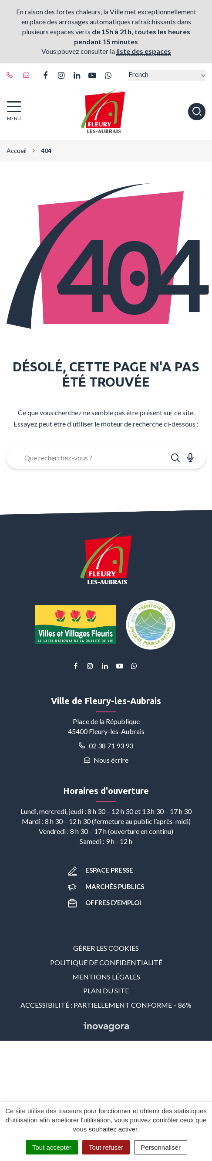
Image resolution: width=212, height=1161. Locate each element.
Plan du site (106, 990)
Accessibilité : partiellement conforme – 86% (106, 1005)
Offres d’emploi (104, 902)
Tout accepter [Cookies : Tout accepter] (51, 1147)
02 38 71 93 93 (106, 745)
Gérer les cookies (106, 948)
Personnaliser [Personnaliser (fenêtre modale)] (161, 1147)
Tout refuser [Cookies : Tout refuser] (106, 1147)
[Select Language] (166, 75)
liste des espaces (143, 51)
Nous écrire (106, 760)
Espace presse (100, 870)
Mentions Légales (106, 976)
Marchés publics (106, 886)
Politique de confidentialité (106, 962)
